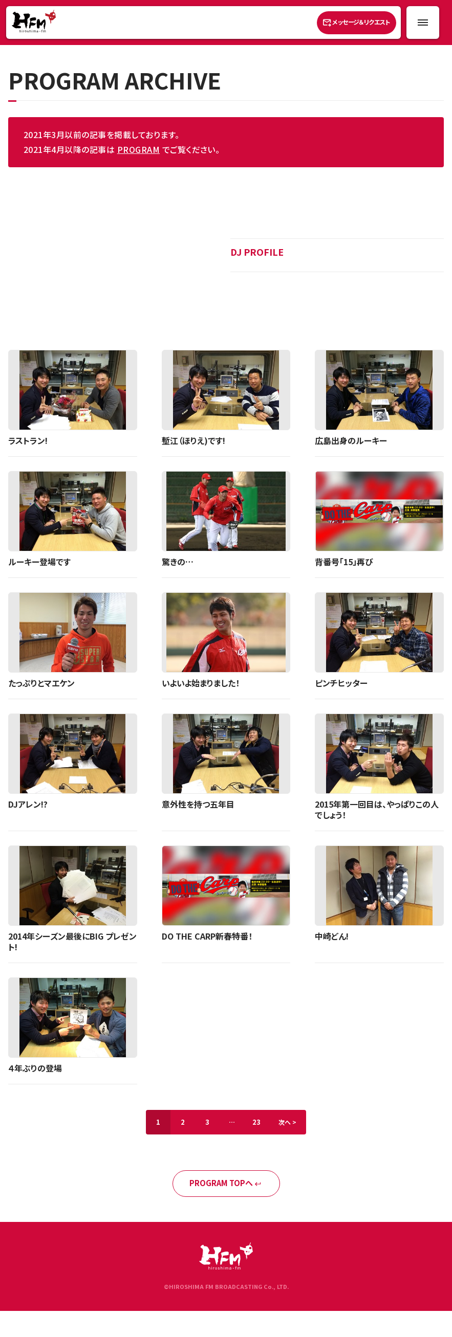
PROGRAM (138, 149)
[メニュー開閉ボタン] (422, 22)
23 (256, 1122)
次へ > (287, 1122)
